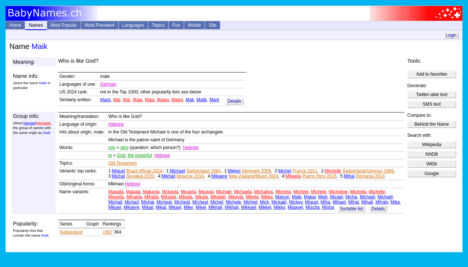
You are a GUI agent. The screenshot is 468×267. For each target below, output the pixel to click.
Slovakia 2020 (140, 176)
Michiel (250, 202)
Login (451, 35)
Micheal (164, 202)
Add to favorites (431, 74)
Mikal (161, 207)
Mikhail (168, 176)
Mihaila (152, 197)
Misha (328, 207)
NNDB (431, 154)
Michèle (318, 191)
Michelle (333, 171)
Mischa (313, 207)
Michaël (385, 197)
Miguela (116, 197)
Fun (176, 25)
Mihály (381, 202)
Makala (133, 191)
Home (15, 25)
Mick (264, 202)
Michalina (263, 191)
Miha (325, 202)
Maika (163, 99)
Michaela (43, 123)
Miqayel (295, 207)
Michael (29, 123)
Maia (137, 99)
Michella (358, 191)
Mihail (367, 202)
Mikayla (235, 197)
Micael (336, 197)
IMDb (431, 164)
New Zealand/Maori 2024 (253, 176)
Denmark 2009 (256, 171)
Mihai (349, 176)
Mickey (295, 202)
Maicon (282, 197)
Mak (190, 99)
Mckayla (170, 191)
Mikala (201, 197)
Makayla (151, 191)
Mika (395, 202)
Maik (296, 197)
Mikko (279, 207)
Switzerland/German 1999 (368, 171)
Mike (188, 207)
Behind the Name (432, 124)
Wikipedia (431, 144)
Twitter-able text (432, 94)
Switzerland (71, 232)
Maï (126, 99)
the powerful (140, 155)
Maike (177, 99)
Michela (283, 191)
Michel (284, 171)
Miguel (118, 171)
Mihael (339, 202)
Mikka (267, 197)
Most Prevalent (99, 25)
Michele (300, 191)
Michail (115, 202)
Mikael (114, 207)
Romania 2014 (370, 176)
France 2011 (304, 171)
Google (432, 173)
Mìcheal (200, 202)
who (124, 147)
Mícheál (182, 202)
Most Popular (64, 25)
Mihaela (134, 197)
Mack (105, 99)
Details (234, 101)
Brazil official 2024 (144, 171)
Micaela (188, 191)
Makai (310, 197)
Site (212, 25)
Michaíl (132, 202)
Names (36, 25)
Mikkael (248, 207)
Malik (201, 99)
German (108, 84)
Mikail (147, 207)
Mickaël (279, 202)
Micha (351, 197)
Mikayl (175, 207)
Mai (116, 99)
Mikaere (219, 176)
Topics (158, 25)
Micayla (206, 191)
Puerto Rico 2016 (319, 176)
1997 (108, 232)
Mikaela (293, 176)
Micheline (338, 191)
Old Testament (122, 163)
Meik (323, 197)
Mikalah (218, 197)
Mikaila (185, 197)
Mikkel (234, 171)
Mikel (201, 207)
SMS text (432, 104)
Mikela (252, 197)
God (121, 155)
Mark (214, 99)
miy (111, 147)
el (110, 155)
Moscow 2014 (190, 176)
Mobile (194, 25)
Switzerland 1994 (203, 171)
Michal (118, 176)
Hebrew (115, 124)
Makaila (115, 191)
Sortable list (351, 208)
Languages (133, 25)
